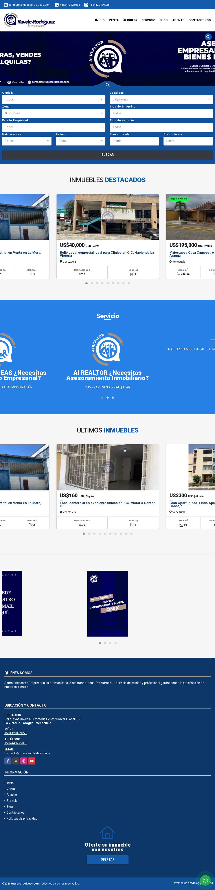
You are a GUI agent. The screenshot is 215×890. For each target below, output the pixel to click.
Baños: (61, 134)
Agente (178, 20)
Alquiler (130, 20)
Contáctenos (200, 20)
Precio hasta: (173, 134)
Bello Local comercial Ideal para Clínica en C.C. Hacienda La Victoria (107, 254)
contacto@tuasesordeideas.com (27, 753)
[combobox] (53, 99)
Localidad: (117, 92)
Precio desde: (120, 134)
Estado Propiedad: (15, 120)
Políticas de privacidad (22, 818)
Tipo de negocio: (122, 120)
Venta (114, 20)
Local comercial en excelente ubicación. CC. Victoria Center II (107, 504)
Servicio (148, 20)
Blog (164, 20)
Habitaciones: (12, 134)
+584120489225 (99, 4)
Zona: (6, 106)
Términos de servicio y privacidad (192, 883)
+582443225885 (70, 4)
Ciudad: (7, 92)
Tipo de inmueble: (123, 106)
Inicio (100, 20)
